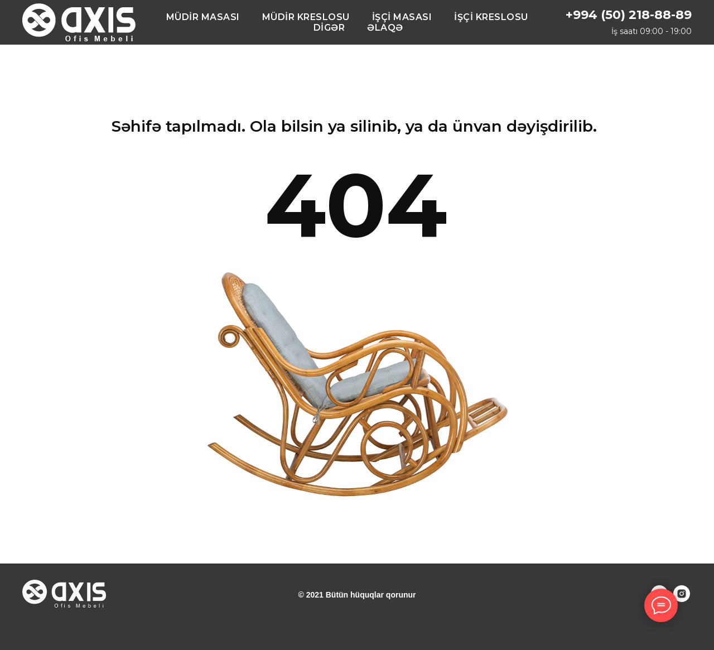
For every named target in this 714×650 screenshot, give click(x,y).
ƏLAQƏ (385, 27)
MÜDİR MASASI (203, 17)
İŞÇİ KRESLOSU (491, 17)
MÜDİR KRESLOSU (306, 17)
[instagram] (681, 599)
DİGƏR (329, 27)
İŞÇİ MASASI (402, 17)
